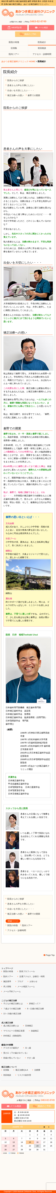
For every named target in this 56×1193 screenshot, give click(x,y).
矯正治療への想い (15, 95)
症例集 (14, 48)
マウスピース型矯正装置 (14, 1031)
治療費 (37, 1070)
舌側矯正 (29, 1026)
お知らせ (33, 981)
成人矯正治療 (7, 1023)
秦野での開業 (34, 95)
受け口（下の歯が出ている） (15, 1053)
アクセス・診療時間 (42, 54)
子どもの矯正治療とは (13, 1003)
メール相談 (41, 27)
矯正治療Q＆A (21, 1070)
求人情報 (7, 986)
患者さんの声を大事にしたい (20, 85)
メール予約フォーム (12, 991)
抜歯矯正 (35, 1031)
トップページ (7, 968)
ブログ (20, 981)
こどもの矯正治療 (9, 1000)
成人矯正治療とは (11, 1026)
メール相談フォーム (26, 986)
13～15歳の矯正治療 (12, 1013)
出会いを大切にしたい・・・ (20, 90)
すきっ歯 (31, 1058)
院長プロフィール (27, 971)
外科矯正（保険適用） (13, 1036)
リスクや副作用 (24, 1075)
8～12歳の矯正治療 (35, 1009)
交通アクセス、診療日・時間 (32, 976)
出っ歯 (28, 1048)
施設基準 (7, 981)
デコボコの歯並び (11, 1048)
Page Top (50, 955)
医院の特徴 (14, 42)
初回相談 (42, 48)
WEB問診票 (14, 27)
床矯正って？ (35, 1003)
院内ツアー (14, 54)
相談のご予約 (27, 34)
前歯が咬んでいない (12, 1058)
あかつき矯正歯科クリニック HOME (18, 61)
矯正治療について (9, 1067)
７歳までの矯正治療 (12, 1009)
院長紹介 (42, 42)
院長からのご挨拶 (15, 80)
